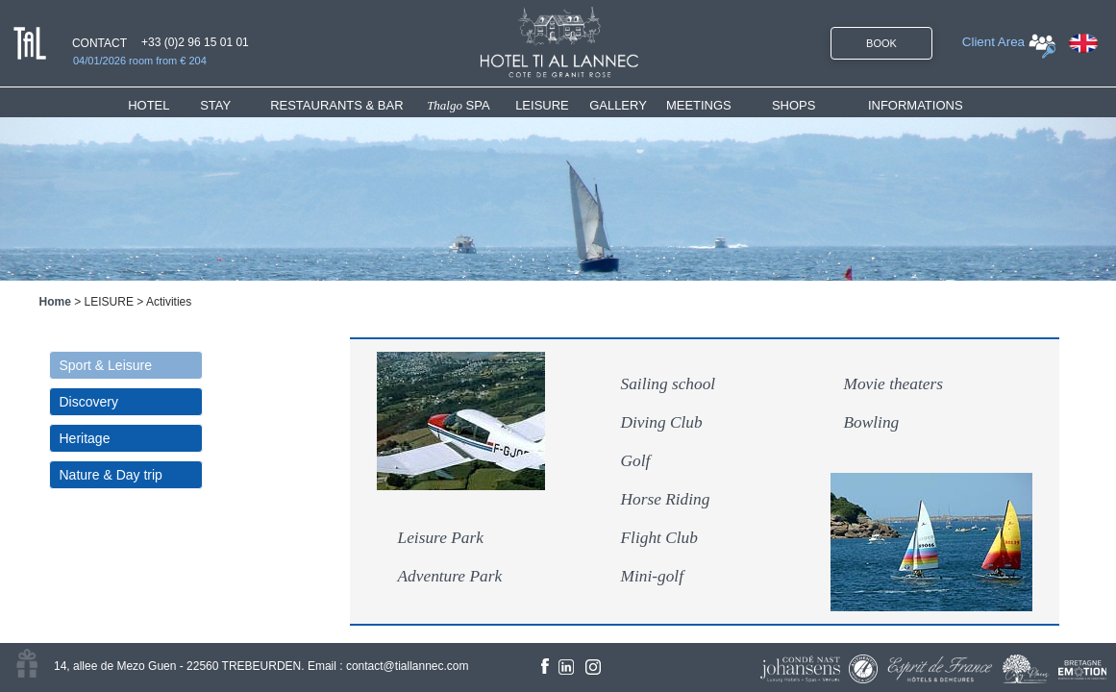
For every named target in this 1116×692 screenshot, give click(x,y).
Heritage (85, 438)
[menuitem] (164, 105)
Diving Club (662, 422)
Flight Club (659, 538)
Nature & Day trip (111, 474)
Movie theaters (893, 384)
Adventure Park (450, 576)
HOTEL (152, 105)
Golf (636, 461)
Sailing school (668, 384)
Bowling (872, 422)
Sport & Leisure (106, 365)
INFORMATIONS (915, 105)
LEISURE (542, 105)
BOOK (881, 43)
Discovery (89, 401)
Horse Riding (665, 499)
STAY (215, 105)
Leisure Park (441, 538)
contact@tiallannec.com (407, 666)
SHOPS (794, 105)
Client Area (993, 42)
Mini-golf (652, 576)
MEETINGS (699, 105)
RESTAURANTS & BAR (336, 105)
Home (55, 302)
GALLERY (618, 105)
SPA (458, 105)
